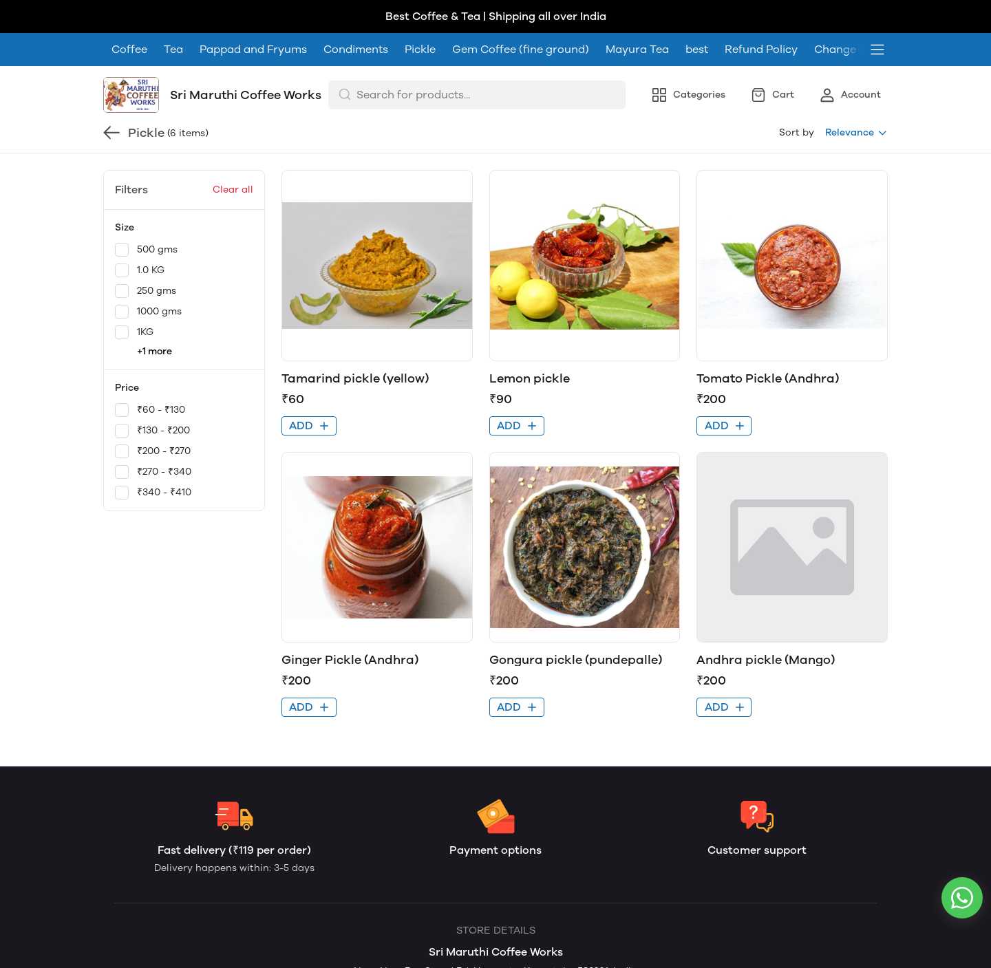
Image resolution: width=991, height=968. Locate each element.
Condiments (355, 16)
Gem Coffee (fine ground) (520, 16)
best (696, 16)
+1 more (154, 318)
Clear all (233, 156)
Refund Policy (761, 16)
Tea (173, 16)
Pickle (420, 16)
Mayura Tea (637, 16)
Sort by (796, 99)
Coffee (129, 16)
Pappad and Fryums (253, 16)
